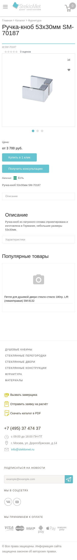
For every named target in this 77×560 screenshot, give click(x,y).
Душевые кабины (18, 349)
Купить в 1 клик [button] (19, 157)
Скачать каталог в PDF (25, 413)
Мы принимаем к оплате (23, 517)
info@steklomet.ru (22, 449)
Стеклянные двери (20, 361)
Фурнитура (13, 374)
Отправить (69, 479)
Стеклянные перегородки (25, 355)
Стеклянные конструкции (26, 368)
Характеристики (15, 239)
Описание (11, 196)
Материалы (14, 380)
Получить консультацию (25, 168)
